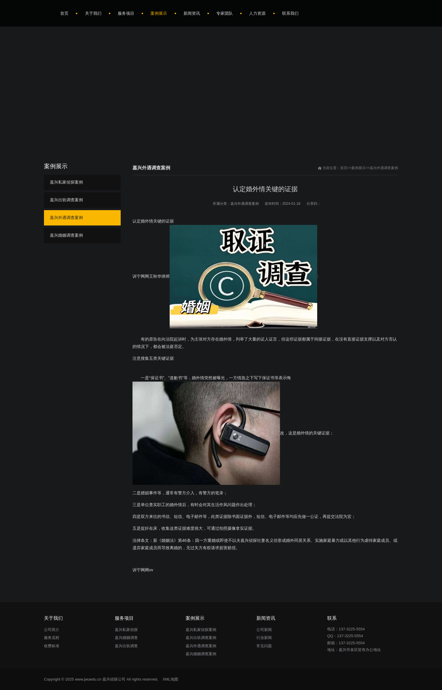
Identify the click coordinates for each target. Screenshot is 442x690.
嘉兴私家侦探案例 (66, 182)
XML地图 (170, 679)
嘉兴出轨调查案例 (66, 199)
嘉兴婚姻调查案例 (66, 235)
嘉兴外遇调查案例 (384, 168)
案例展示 (358, 168)
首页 (343, 168)
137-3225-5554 (350, 636)
